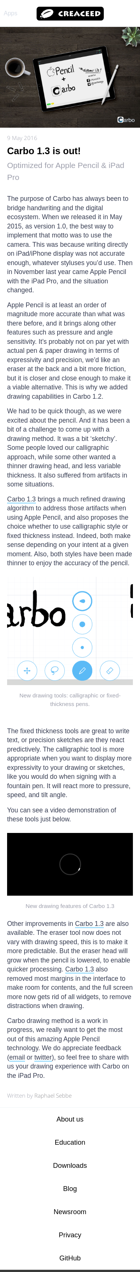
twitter (43, 1057)
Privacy (70, 1235)
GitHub (70, 1258)
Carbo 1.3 (21, 499)
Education (70, 1142)
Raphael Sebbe (53, 1096)
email (17, 1057)
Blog (70, 1188)
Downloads (70, 1165)
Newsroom (70, 1212)
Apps (10, 13)
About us (70, 1119)
